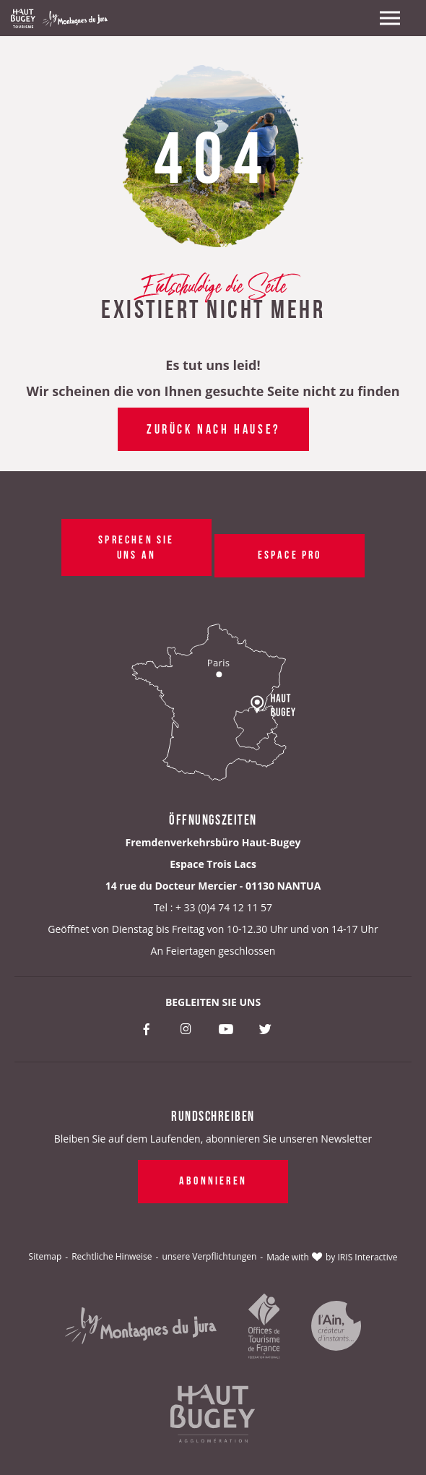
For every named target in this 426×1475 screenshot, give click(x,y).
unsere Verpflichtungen (209, 1256)
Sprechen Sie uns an (136, 546)
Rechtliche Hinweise (111, 1256)
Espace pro (289, 553)
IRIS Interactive (368, 1257)
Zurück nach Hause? (213, 427)
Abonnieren (213, 1179)
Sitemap (45, 1256)
